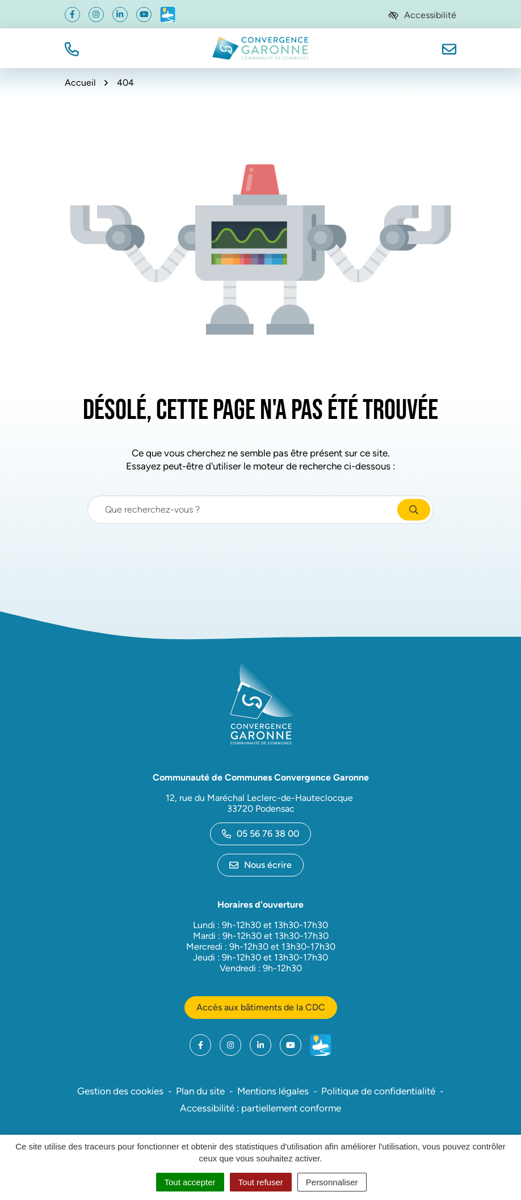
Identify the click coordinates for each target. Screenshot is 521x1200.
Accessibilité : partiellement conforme (260, 1108)
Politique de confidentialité (378, 1091)
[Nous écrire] (449, 48)
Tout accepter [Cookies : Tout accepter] (190, 1182)
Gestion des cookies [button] (120, 1091)
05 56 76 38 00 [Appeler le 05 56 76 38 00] (260, 833)
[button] (72, 48)
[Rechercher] (413, 510)
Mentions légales (273, 1091)
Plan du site (200, 1091)
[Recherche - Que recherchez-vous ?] (243, 509)
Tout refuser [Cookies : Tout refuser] (260, 1182)
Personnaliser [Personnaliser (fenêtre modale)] (332, 1182)
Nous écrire (260, 864)
